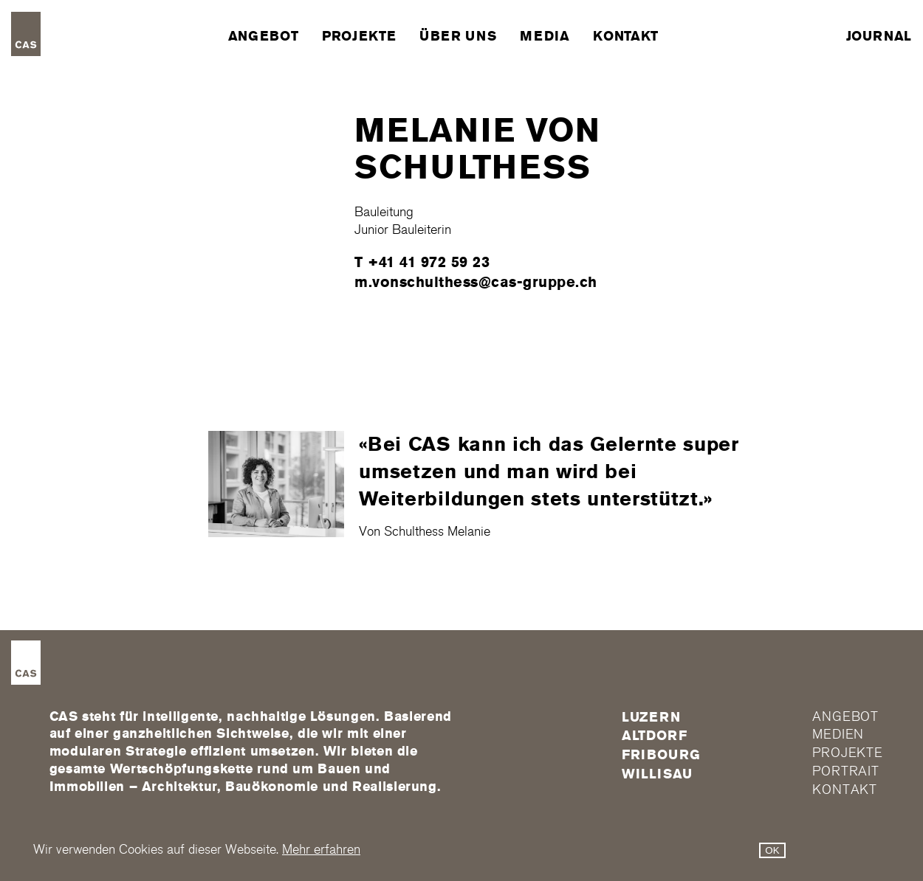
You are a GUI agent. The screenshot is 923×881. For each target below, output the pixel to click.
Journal (879, 36)
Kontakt (625, 36)
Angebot (263, 36)
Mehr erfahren (321, 849)
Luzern (651, 717)
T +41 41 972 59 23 (422, 262)
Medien (838, 734)
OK (772, 850)
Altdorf (654, 736)
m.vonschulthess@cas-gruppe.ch (475, 282)
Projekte (359, 36)
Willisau (657, 774)
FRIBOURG (661, 755)
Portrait (845, 771)
